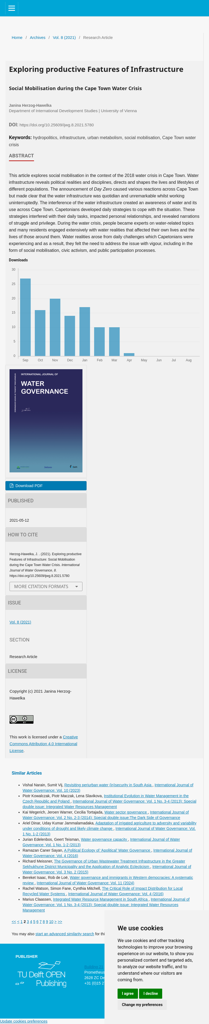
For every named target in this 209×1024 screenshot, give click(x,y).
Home (17, 37)
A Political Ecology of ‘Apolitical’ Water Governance (107, 850)
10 (51, 921)
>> (60, 921)
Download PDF (28, 486)
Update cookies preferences (23, 1021)
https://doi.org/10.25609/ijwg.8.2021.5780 (57, 125)
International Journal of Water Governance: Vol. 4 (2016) (115, 894)
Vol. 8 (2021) (64, 37)
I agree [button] (128, 993)
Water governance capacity (104, 839)
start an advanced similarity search (64, 934)
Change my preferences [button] (142, 1004)
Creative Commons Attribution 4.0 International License (44, 744)
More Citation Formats (41, 586)
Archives (37, 37)
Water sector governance (126, 812)
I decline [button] (150, 993)
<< (14, 921)
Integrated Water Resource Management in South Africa (101, 899)
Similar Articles (27, 773)
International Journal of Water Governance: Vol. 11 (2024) (85, 883)
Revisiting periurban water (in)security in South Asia (108, 785)
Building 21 (93, 967)
